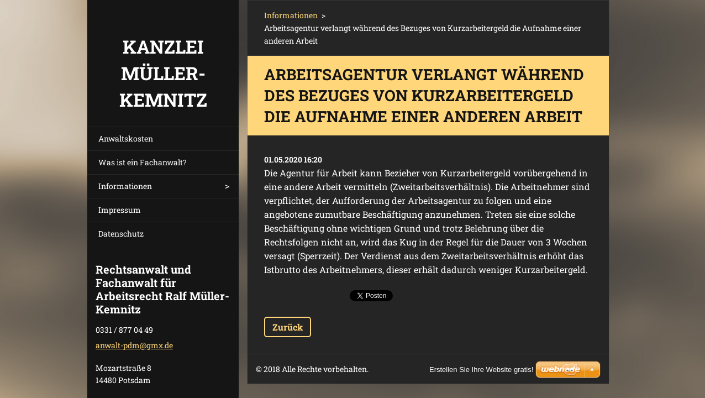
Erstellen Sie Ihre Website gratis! (481, 369)
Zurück (287, 327)
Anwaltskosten (125, 138)
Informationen (125, 186)
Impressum (119, 210)
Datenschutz (121, 233)
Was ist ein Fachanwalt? (142, 162)
